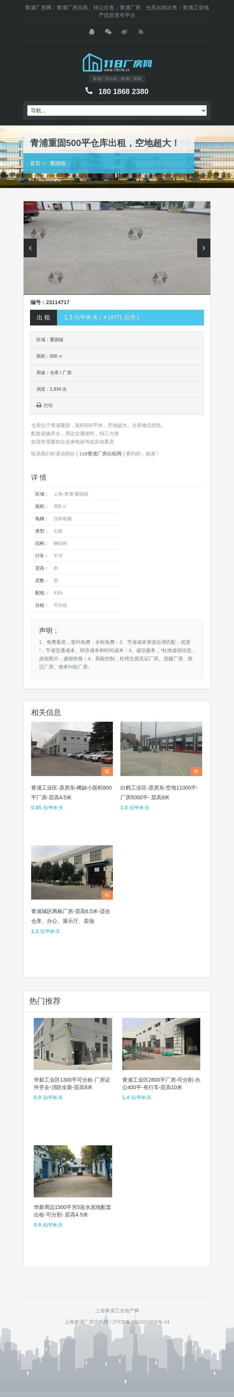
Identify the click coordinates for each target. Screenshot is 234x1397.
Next (203, 248)
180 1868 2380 (123, 91)
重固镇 (58, 163)
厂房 (67, 372)
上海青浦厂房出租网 (86, 1322)
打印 (44, 405)
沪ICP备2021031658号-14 (141, 1322)
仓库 (54, 372)
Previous (30, 248)
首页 (35, 163)
